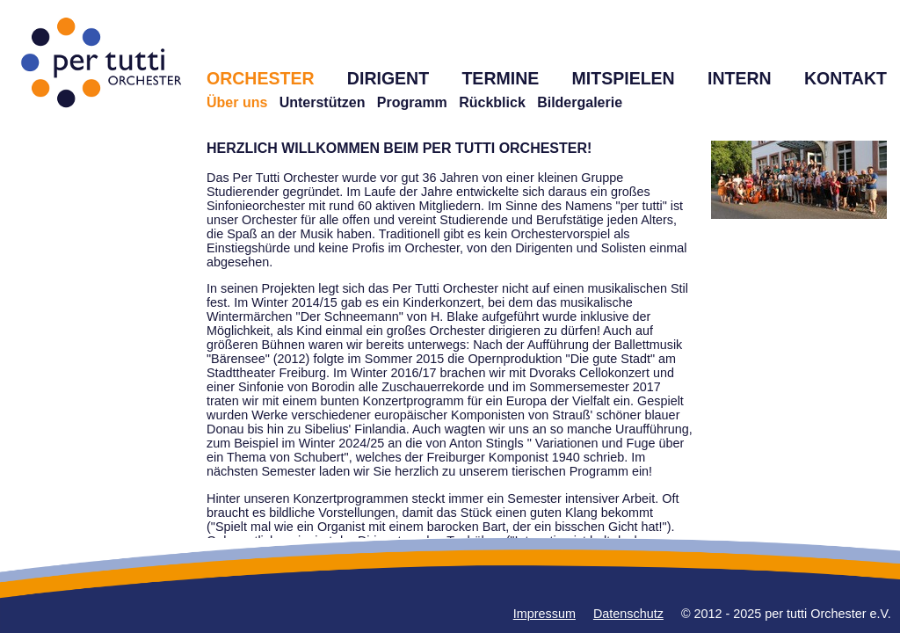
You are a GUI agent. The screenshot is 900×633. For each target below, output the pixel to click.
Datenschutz (628, 614)
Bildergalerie (579, 102)
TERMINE (500, 78)
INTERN (740, 78)
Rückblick (492, 102)
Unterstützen (322, 102)
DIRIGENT (388, 78)
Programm (412, 102)
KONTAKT (845, 78)
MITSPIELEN (623, 78)
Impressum (544, 614)
